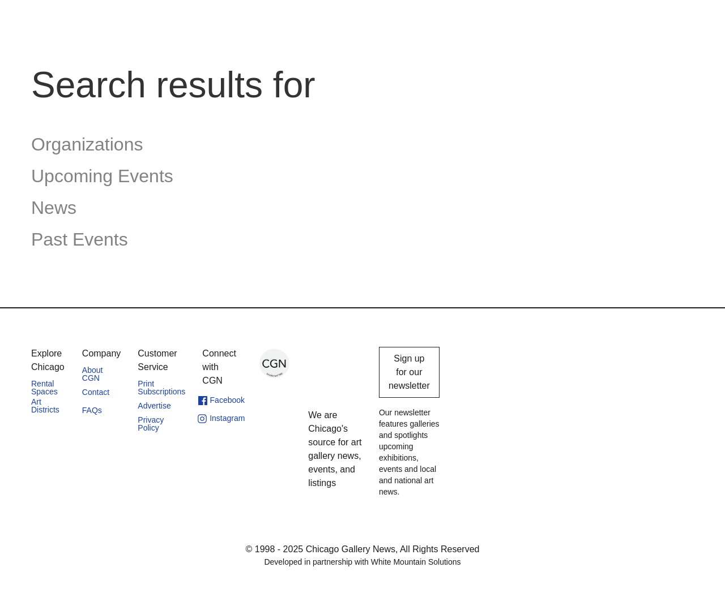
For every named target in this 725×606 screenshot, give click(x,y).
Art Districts (45, 406)
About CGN (92, 374)
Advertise (154, 406)
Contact (95, 392)
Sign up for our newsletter (409, 372)
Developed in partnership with (362, 561)
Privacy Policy (151, 424)
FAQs (92, 410)
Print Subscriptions (161, 388)
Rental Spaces (44, 388)
